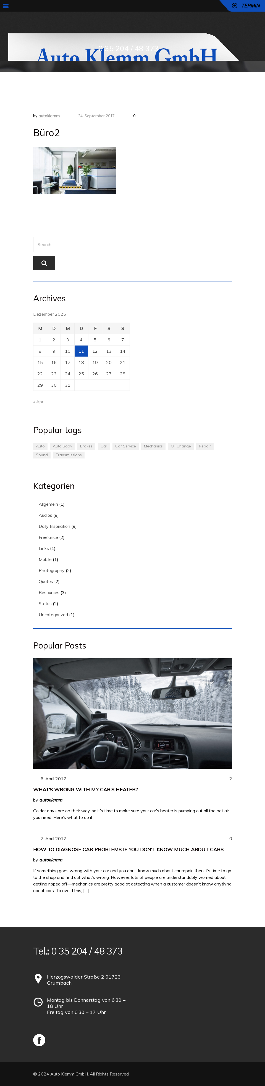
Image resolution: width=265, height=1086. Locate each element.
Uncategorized (53, 614)
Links (44, 548)
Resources (49, 592)
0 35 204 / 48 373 (128, 48)
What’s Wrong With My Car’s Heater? (85, 789)
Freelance (48, 537)
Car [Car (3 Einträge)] (104, 446)
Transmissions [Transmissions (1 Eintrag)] (69, 454)
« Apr (38, 401)
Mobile (45, 559)
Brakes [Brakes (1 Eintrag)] (86, 446)
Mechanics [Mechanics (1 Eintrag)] (153, 446)
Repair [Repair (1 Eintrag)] (205, 446)
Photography (52, 570)
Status (45, 603)
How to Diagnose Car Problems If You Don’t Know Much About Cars (128, 849)
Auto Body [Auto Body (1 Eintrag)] (62, 446)
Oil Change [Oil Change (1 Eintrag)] (181, 446)
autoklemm (49, 115)
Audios (45, 515)
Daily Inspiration (54, 526)
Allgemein (48, 504)
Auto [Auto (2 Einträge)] (40, 446)
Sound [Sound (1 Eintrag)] (42, 454)
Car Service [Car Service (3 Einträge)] (125, 446)
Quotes (46, 581)
